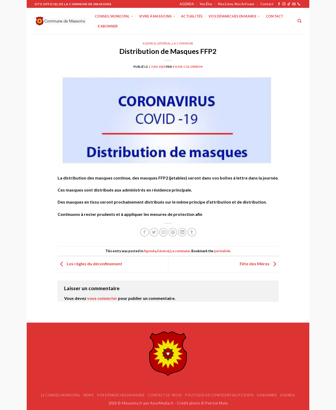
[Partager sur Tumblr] (192, 232)
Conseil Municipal (114, 16)
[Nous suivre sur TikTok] (288, 4)
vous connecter (102, 298)
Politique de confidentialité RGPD (219, 395)
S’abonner (108, 26)
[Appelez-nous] (298, 4)
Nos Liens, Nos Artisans (236, 4)
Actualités (192, 16)
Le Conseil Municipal (60, 395)
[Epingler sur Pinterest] (173, 232)
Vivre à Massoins (157, 16)
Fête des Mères (259, 263)
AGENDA (187, 4)
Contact (266, 4)
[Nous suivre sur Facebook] (279, 4)
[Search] (299, 21)
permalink (222, 251)
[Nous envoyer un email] (293, 4)
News (88, 395)
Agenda (149, 43)
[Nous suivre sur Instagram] (283, 4)
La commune (182, 43)
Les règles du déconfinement (90, 263)
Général (164, 43)
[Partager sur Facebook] (144, 232)
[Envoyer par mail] (163, 232)
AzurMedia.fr (162, 403)
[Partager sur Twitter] (154, 232)
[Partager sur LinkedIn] (182, 232)
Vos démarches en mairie (234, 16)
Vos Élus (206, 4)
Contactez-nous (165, 395)
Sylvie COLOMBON (188, 66)
